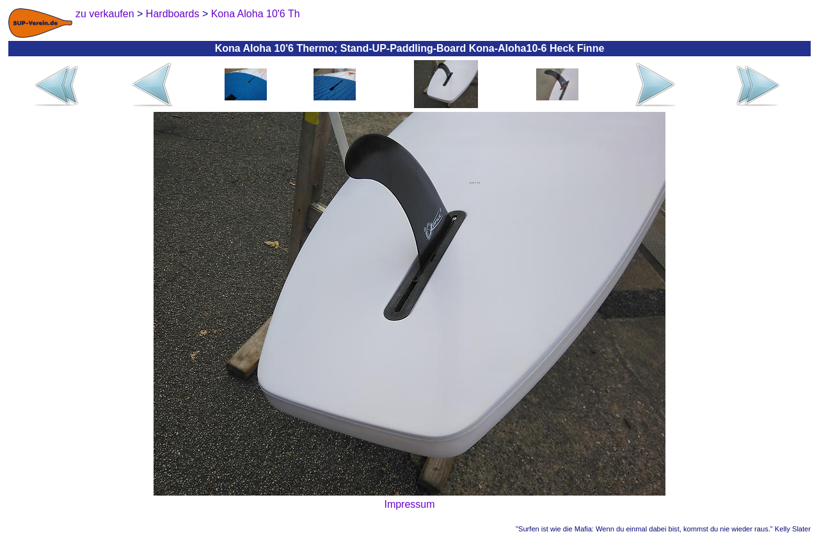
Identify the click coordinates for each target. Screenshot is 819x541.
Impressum (409, 504)
